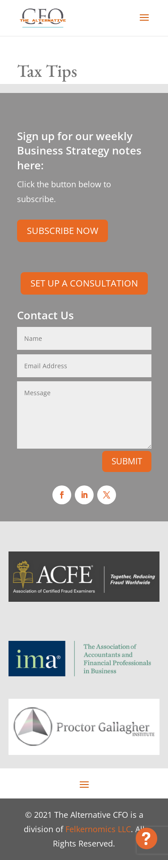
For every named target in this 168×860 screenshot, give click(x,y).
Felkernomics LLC (98, 829)
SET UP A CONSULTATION (84, 283)
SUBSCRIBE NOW (62, 231)
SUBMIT (127, 461)
